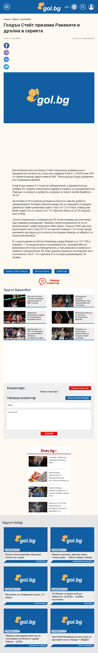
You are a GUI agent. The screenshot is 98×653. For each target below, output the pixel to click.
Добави (49, 433)
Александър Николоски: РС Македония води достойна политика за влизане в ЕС (49, 477)
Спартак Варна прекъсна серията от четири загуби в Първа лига (49, 492)
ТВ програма (40, 604)
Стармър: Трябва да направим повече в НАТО (47, 461)
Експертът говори (37, 646)
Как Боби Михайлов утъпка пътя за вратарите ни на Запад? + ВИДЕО (71, 638)
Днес (71, 7)
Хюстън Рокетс (42, 271)
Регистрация (81, 398)
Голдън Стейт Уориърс (17, 271)
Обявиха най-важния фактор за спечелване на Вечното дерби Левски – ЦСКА (22, 638)
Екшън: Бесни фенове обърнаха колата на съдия (23, 556)
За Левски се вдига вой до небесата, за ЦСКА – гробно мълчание (67, 596)
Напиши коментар (53, 282)
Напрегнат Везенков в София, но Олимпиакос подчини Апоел (35, 316)
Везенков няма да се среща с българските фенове (83, 316)
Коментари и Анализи (82, 561)
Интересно (41, 561)
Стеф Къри (62, 271)
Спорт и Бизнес (85, 646)
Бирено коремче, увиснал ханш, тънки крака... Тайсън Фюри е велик (72, 556)
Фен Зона (88, 604)
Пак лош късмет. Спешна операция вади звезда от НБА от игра (35, 299)
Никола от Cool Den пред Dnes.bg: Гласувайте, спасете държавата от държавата (47, 508)
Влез (70, 398)
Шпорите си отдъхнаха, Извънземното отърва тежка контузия (82, 333)
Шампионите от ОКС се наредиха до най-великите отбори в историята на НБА (35, 333)
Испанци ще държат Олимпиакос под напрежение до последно (83, 300)
